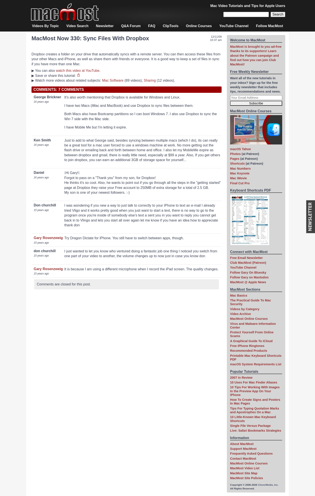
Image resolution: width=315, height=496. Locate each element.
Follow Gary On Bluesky (248, 272)
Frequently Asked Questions (251, 453)
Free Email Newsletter (246, 258)
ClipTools (170, 26)
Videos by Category (244, 309)
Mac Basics (238, 295)
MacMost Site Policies (246, 478)
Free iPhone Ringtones (247, 346)
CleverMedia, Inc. (268, 485)
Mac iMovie (238, 178)
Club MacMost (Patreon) (248, 262)
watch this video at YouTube (78, 70)
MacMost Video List (244, 468)
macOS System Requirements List (255, 364)
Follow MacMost (269, 26)
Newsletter (105, 26)
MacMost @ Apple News (248, 282)
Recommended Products (248, 350)
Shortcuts (237, 163)
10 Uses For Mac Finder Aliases (253, 382)
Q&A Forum (131, 26)
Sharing (150, 80)
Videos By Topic (45, 26)
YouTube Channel (233, 26)
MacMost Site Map (243, 473)
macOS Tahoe (240, 149)
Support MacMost (243, 448)
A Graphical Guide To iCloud (251, 341)
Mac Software (113, 80)
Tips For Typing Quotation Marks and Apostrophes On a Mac (254, 410)
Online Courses (199, 26)
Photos (235, 154)
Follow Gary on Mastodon (249, 277)
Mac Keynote (240, 173)
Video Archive (240, 314)
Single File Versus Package (250, 425)
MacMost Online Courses (249, 318)
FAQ (151, 26)
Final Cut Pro (240, 183)
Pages (234, 158)
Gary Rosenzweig (48, 238)
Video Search (77, 26)
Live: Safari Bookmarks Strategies (255, 430)
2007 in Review (241, 377)
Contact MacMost (243, 458)
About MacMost (242, 444)
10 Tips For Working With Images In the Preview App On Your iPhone (255, 391)
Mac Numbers (240, 168)
